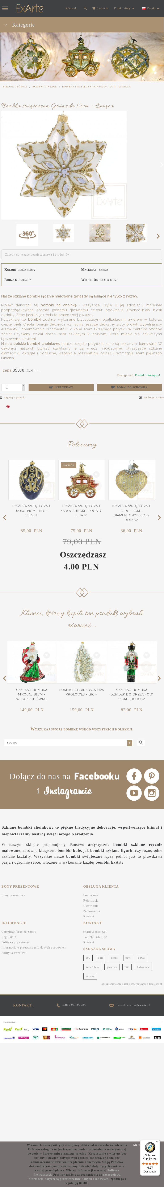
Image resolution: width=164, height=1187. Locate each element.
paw (128, 1010)
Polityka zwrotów (13, 1005)
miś (127, 1019)
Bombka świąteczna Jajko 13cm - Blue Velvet (31, 531)
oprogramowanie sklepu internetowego (124, 1036)
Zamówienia (91, 964)
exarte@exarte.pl (95, 984)
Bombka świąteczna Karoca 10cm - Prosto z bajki (81, 531)
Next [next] (159, 236)
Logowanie (90, 948)
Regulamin (8, 989)
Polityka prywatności (16, 995)
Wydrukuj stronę (151, 397)
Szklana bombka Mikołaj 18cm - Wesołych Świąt (31, 714)
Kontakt (88, 969)
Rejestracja (91, 953)
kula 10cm (92, 1019)
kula (101, 1010)
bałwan (90, 1028)
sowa (141, 1010)
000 (88, 1010)
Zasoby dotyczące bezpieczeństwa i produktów (37, 254)
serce (114, 1010)
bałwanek (143, 1019)
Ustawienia (91, 958)
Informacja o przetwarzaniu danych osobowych (33, 1000)
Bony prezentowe (13, 948)
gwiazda (112, 1019)
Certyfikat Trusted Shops (18, 984)
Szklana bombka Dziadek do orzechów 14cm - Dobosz (131, 714)
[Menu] (157, 1142)
